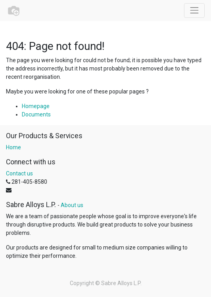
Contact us (19, 173)
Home (13, 147)
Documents (36, 114)
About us (72, 205)
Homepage (36, 106)
